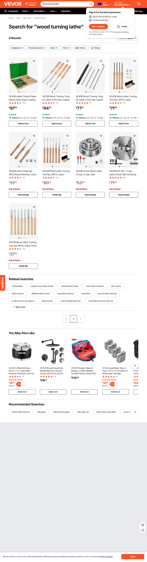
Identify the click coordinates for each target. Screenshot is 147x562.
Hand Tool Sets (39, 18)
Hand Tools (27, 18)
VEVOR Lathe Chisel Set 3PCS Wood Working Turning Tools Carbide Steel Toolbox (23, 174)
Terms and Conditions (121, 32)
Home (11, 18)
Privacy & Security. (106, 556)
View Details (23, 195)
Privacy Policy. (97, 34)
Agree (132, 556)
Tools (18, 18)
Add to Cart (23, 123)
